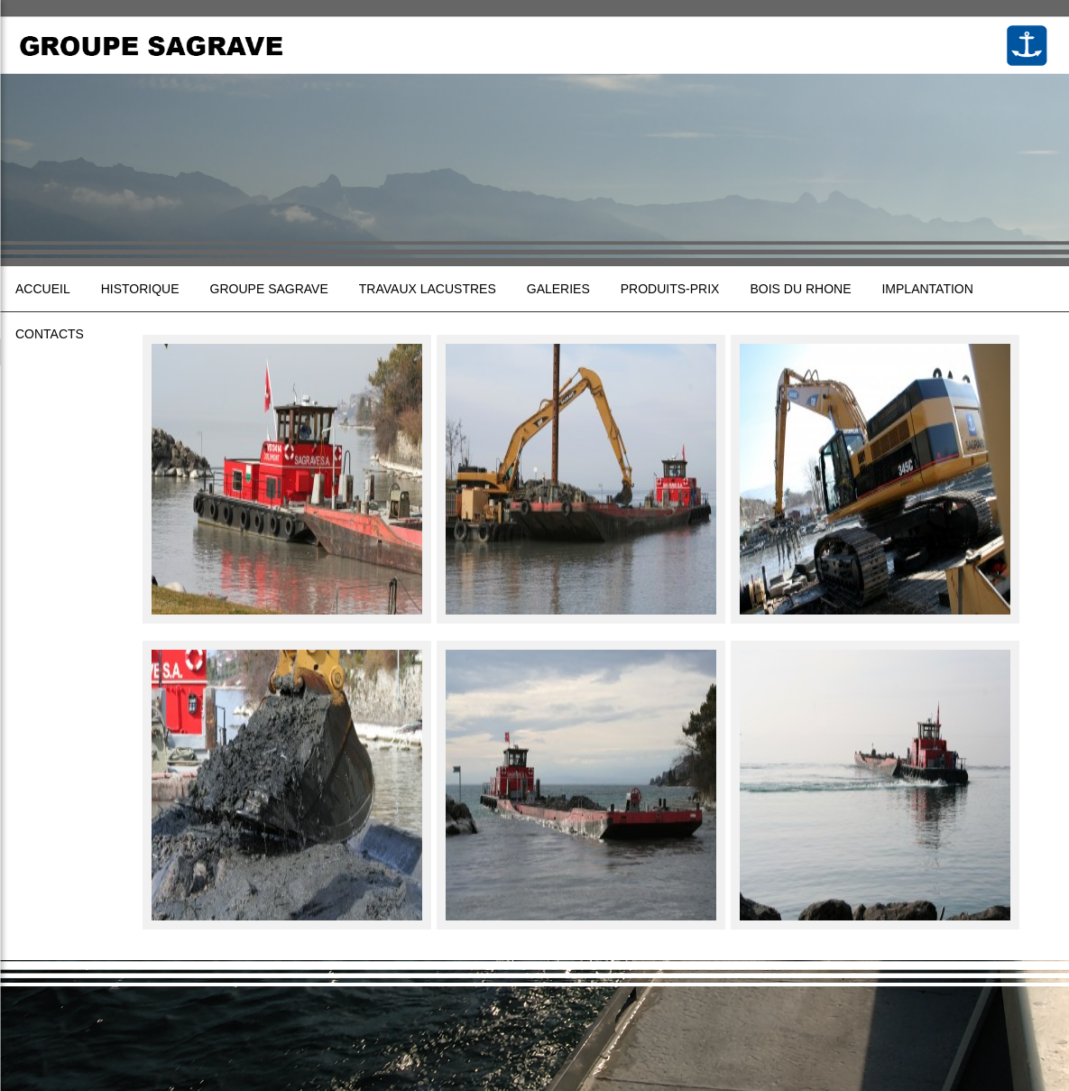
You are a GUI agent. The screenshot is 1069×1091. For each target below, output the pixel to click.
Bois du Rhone (800, 289)
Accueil (42, 289)
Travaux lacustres (427, 289)
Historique (140, 289)
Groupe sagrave (269, 289)
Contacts (49, 334)
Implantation (926, 289)
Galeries (558, 289)
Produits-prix (670, 289)
